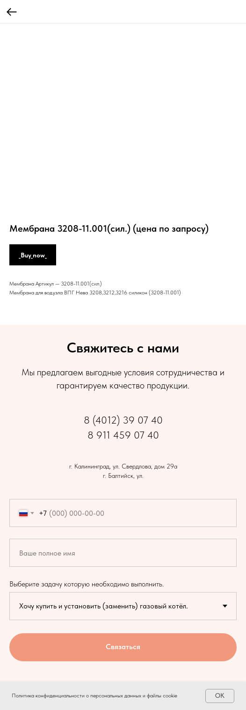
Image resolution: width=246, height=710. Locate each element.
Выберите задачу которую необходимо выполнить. (86, 583)
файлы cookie (162, 695)
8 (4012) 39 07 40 (123, 420)
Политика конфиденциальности (48, 695)
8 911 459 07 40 (123, 435)
